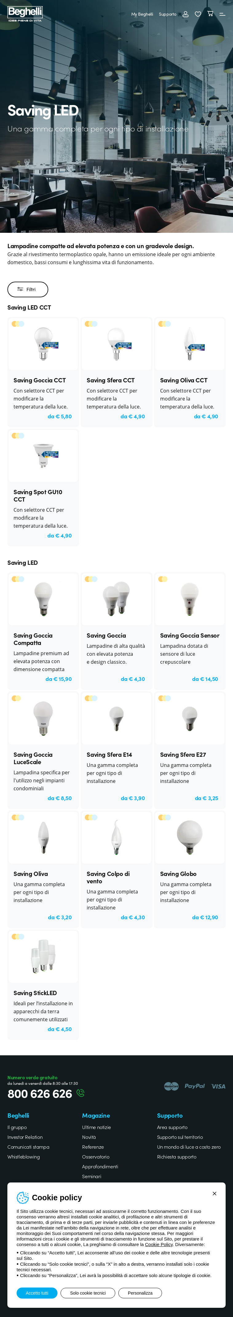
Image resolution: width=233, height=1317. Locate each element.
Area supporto (172, 1127)
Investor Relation (24, 1136)
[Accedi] (186, 13)
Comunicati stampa (28, 1146)
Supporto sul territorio (180, 1136)
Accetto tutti (37, 1293)
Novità (89, 1136)
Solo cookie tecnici (88, 1293)
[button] (198, 13)
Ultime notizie (96, 1127)
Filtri (26, 289)
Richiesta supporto (176, 1156)
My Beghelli (142, 14)
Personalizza (140, 1293)
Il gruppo (16, 1127)
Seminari (91, 1176)
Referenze (93, 1146)
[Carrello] (210, 14)
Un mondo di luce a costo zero (189, 1146)
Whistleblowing (23, 1156)
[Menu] (222, 13)
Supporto (167, 14)
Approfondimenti (100, 1166)
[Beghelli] (25, 13)
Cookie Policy (159, 1244)
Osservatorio (95, 1156)
